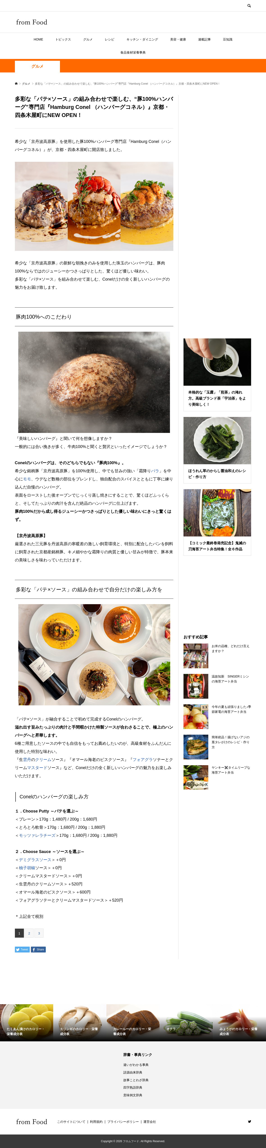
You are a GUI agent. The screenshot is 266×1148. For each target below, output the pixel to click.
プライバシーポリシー (123, 1121)
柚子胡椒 (27, 868)
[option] (26, 1022)
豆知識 (227, 39)
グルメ (88, 39)
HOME (38, 39)
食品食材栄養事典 (133, 52)
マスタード (37, 767)
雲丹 (27, 759)
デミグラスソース (35, 860)
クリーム (43, 759)
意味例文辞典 (132, 1095)
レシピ (109, 39)
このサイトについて (71, 1121)
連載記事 (204, 39)
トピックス (63, 39)
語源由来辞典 (132, 1072)
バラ (155, 471)
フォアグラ (143, 759)
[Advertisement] (217, 211)
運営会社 (149, 1121)
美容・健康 (178, 39)
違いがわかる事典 (136, 1065)
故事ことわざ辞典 (136, 1080)
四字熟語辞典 (132, 1087)
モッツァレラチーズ (37, 835)
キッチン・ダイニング (142, 39)
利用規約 (96, 1121)
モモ (27, 479)
